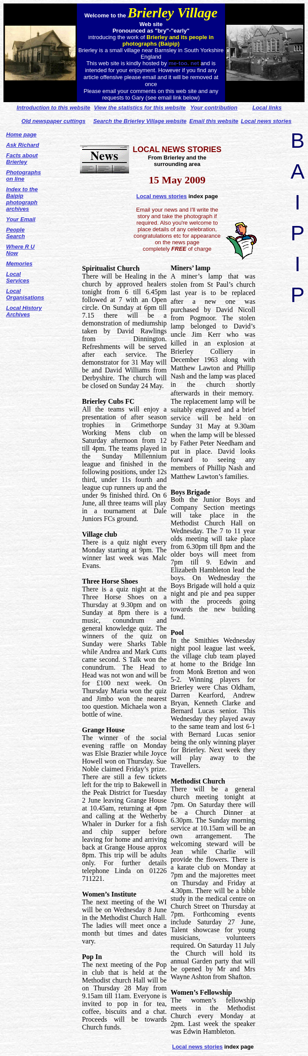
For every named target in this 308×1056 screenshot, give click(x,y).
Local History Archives (24, 311)
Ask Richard (22, 145)
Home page (21, 134)
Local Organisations (25, 294)
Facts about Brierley (22, 158)
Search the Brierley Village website (139, 121)
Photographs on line (23, 175)
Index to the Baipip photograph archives (22, 199)
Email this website (213, 121)
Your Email (20, 219)
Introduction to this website (53, 107)
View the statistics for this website (139, 107)
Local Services (18, 277)
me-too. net (185, 63)
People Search (15, 232)
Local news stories (161, 196)
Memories (19, 263)
